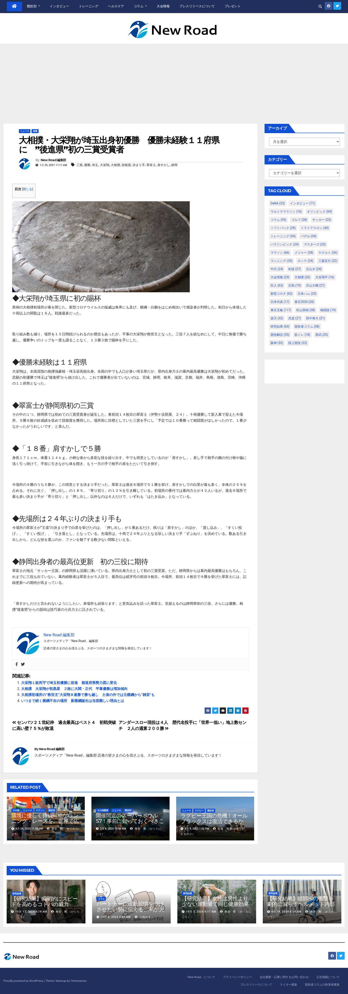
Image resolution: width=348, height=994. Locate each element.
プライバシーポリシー (237, 977)
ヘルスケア (116, 6)
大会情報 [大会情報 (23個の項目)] (280, 277)
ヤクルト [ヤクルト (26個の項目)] (327, 252)
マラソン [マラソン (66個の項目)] (280, 252)
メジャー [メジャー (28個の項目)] (304, 252)
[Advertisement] (174, 77)
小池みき (143, 917)
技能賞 (126, 165)
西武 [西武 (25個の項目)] (321, 334)
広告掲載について (328, 977)
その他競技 (102, 810)
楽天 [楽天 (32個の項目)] (277, 318)
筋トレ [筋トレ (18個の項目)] (302, 334)
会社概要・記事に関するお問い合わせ (284, 977)
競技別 (33, 6)
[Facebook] (17, 664)
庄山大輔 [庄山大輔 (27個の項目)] (315, 285)
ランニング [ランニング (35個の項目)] (282, 261)
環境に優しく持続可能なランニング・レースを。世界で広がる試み (45, 821)
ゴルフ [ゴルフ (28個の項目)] (299, 219)
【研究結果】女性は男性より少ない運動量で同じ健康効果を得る (215, 904)
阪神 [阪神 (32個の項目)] (277, 343)
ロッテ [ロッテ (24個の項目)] (305, 261)
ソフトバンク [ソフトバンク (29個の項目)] (283, 228)
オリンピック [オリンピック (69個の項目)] (319, 211)
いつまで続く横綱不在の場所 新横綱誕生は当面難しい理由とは (72, 701)
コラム (140, 6)
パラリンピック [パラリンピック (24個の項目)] (285, 244)
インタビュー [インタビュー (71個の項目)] (302, 203)
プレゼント (233, 6)
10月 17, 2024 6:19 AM (31, 911)
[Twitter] (23, 664)
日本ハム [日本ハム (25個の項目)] (307, 293)
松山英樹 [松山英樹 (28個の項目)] (305, 310)
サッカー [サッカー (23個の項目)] (321, 219)
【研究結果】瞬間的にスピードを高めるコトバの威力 (44, 901)
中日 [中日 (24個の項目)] (277, 269)
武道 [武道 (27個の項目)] (294, 318)
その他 (16, 810)
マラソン (40, 810)
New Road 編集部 (53, 160)
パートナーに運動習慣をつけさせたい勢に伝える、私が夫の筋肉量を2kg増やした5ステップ (131, 912)
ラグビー (199, 810)
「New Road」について (200, 977)
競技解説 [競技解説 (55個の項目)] (280, 334)
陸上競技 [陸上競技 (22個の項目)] (297, 343)
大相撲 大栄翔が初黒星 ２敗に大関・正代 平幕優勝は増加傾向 (74, 689)
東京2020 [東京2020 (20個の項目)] (304, 302)
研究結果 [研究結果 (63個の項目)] (280, 326)
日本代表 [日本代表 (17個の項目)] (280, 302)
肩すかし (163, 165)
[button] (320, 6)
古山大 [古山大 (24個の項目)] (314, 269)
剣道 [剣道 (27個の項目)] (294, 269)
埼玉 (95, 165)
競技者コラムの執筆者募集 (322, 984)
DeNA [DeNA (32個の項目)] (278, 203)
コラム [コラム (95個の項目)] (278, 219)
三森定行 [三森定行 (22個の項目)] (327, 261)
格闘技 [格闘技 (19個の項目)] (328, 310)
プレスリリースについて (197, 6)
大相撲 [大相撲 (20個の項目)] (302, 277)
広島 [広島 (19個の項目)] (294, 285)
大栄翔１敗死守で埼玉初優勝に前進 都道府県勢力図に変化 (69, 683)
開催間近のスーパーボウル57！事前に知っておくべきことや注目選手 (130, 821)
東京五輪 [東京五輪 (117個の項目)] (281, 310)
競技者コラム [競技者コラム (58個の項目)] (307, 326)
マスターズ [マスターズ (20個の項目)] (315, 244)
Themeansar (78, 980)
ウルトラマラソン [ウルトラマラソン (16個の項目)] (286, 211)
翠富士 (151, 165)
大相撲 (115, 165)
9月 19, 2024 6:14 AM (286, 911)
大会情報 (163, 6)
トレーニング (88, 6)
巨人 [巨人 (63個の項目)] (277, 285)
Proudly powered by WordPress (23, 980)
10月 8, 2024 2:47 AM (115, 917)
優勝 (87, 165)
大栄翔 (104, 165)
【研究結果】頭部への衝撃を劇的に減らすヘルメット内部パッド (301, 904)
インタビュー (59, 6)
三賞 (79, 165)
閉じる (27, 189)
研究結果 (16, 893)
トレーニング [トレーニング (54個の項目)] (283, 236)
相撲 (35, 131)
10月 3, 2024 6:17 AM (201, 911)
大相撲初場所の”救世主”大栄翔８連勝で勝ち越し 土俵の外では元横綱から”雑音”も (88, 695)
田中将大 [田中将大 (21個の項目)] (315, 318)
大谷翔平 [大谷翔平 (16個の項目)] (324, 277)
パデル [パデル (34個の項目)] (308, 236)
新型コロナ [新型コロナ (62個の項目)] (282, 293)
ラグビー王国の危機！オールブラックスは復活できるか (214, 818)
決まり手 (138, 165)
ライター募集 (288, 984)
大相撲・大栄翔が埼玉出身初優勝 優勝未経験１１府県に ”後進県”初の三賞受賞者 (119, 145)
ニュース (24, 131)
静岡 (174, 165)
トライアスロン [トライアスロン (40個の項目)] (315, 228)
